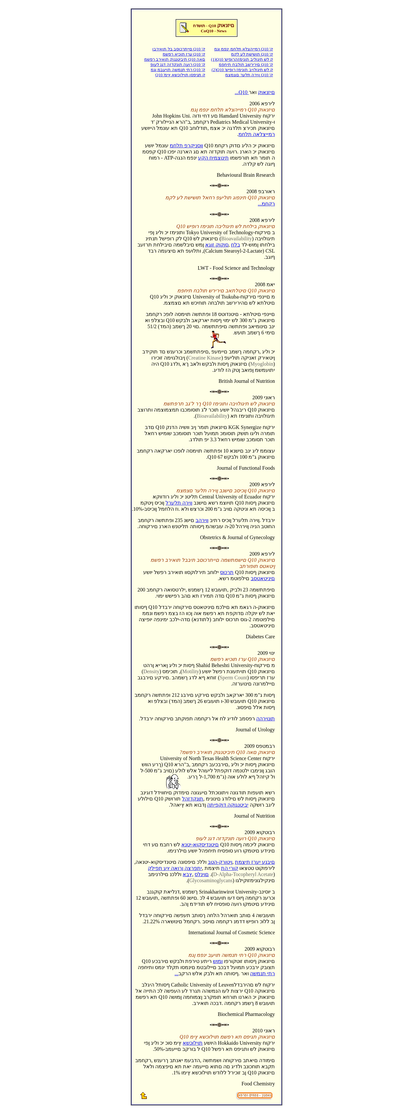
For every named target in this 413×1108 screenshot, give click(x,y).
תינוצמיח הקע (213, 158)
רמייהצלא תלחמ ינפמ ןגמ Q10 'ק (243, 49)
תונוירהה (265, 718)
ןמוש (218, 961)
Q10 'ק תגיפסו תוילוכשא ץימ (180, 74)
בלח (235, 244)
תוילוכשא (193, 1043)
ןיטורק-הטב (220, 862)
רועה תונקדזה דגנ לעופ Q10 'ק (177, 64)
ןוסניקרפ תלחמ (186, 145)
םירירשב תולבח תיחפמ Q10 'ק (246, 64)
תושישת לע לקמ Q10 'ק (252, 54)
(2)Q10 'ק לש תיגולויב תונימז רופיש (242, 69)
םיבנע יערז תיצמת (255, 862)
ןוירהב (202, 520)
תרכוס (227, 572)
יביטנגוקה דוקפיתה (227, 805)
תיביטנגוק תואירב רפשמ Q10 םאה (174, 59)
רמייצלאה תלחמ (256, 134)
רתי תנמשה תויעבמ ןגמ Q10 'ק (178, 69)
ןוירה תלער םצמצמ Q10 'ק (249, 74)
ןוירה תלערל (179, 503)
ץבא (187, 874)
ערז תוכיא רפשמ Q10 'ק (184, 54)
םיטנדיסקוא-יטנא (200, 844)
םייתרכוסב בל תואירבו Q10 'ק (178, 49)
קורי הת (229, 868)
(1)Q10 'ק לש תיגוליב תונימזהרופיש (242, 59)
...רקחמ (266, 203)
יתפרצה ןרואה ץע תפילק (175, 868)
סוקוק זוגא (216, 244)
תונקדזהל (192, 798)
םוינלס (202, 874)
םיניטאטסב (263, 578)
